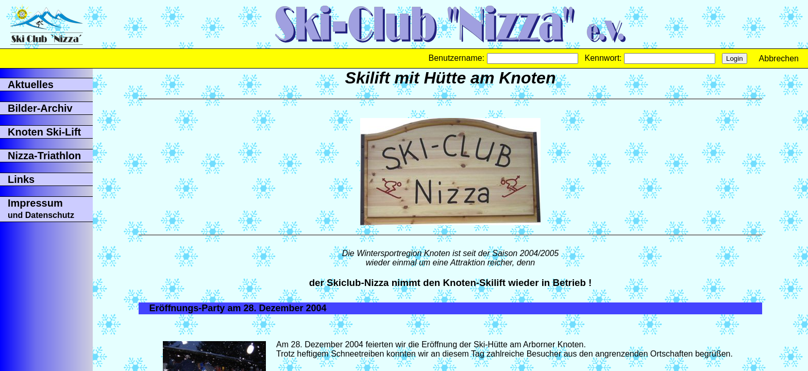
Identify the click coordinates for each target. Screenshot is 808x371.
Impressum (41, 208)
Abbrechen (779, 58)
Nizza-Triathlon (44, 155)
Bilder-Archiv (40, 108)
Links (21, 179)
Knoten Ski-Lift (44, 132)
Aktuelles (31, 84)
